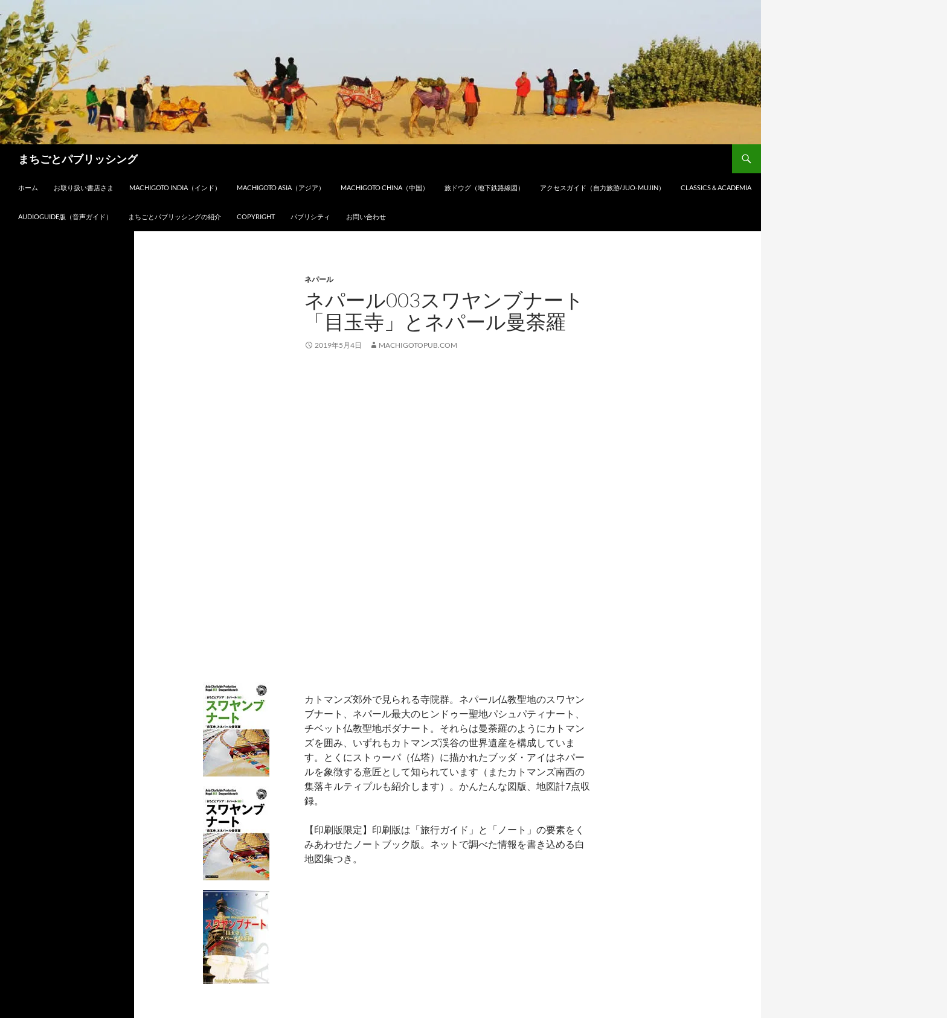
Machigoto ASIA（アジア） (281, 187)
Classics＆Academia (716, 187)
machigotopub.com (418, 345)
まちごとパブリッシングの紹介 (174, 216)
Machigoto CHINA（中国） (385, 187)
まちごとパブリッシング (78, 158)
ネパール (318, 279)
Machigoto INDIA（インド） (175, 187)
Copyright (256, 216)
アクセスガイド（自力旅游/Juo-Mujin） (602, 187)
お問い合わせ (366, 216)
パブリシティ (310, 216)
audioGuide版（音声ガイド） (65, 216)
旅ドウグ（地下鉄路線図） (484, 187)
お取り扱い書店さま (84, 187)
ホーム (28, 187)
